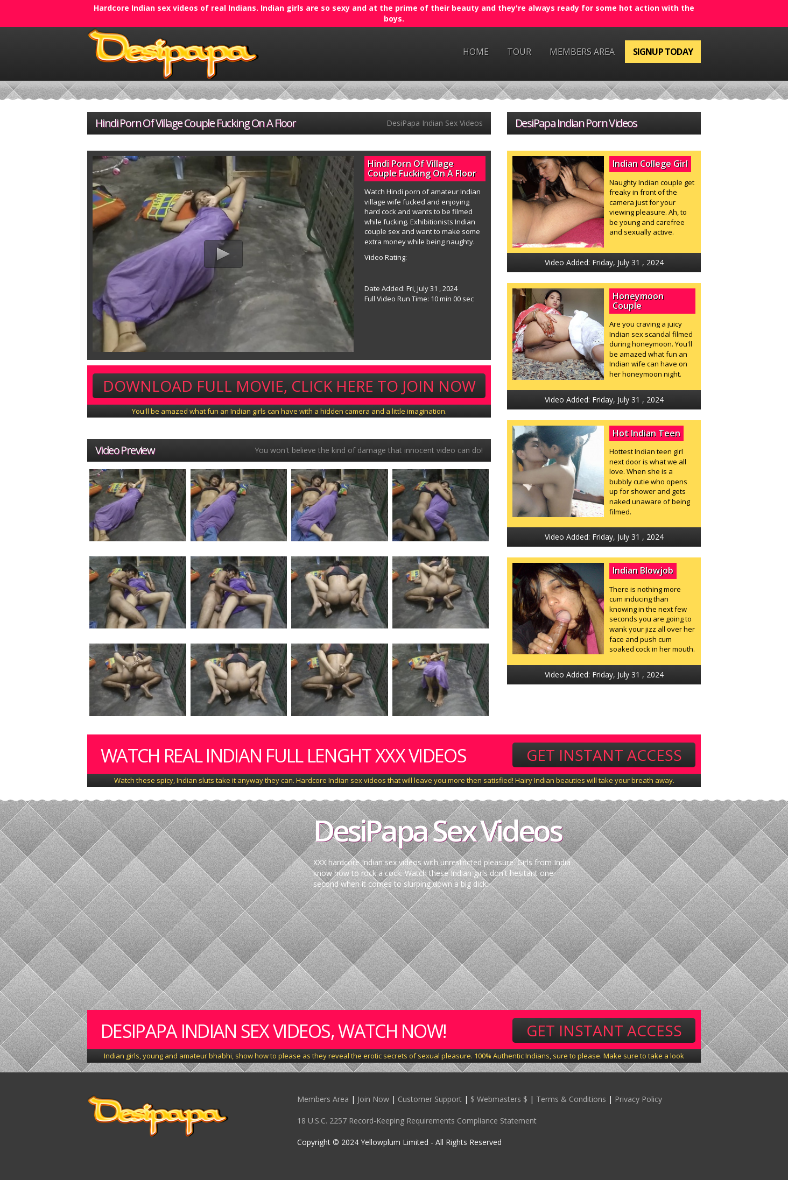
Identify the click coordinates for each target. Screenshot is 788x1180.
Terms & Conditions (571, 1099)
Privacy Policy (638, 1099)
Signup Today (663, 52)
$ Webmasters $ (498, 1099)
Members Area (582, 52)
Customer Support (430, 1099)
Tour (519, 52)
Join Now (373, 1099)
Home (476, 52)
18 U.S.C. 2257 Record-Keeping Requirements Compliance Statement (417, 1120)
